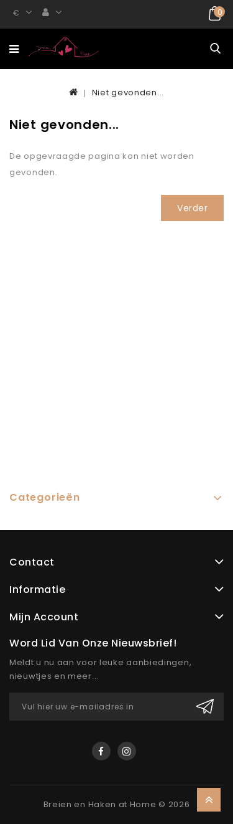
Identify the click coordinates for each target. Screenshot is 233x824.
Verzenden (205, 707)
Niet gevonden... (128, 92)
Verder (192, 208)
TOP (209, 800)
